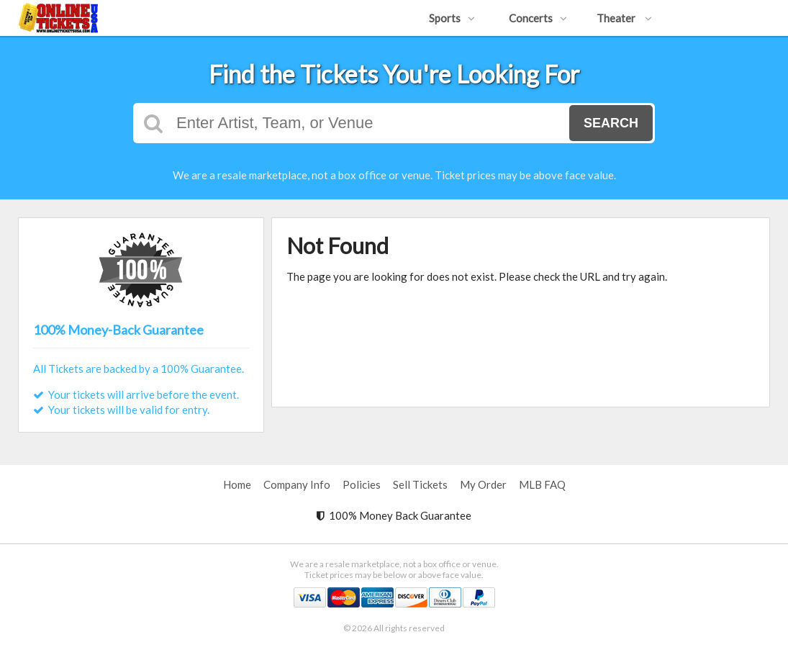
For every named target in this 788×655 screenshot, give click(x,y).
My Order (483, 484)
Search (611, 123)
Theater (624, 18)
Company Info (296, 484)
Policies (362, 484)
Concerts (538, 18)
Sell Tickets (420, 484)
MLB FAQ (542, 484)
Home (237, 484)
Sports (452, 18)
